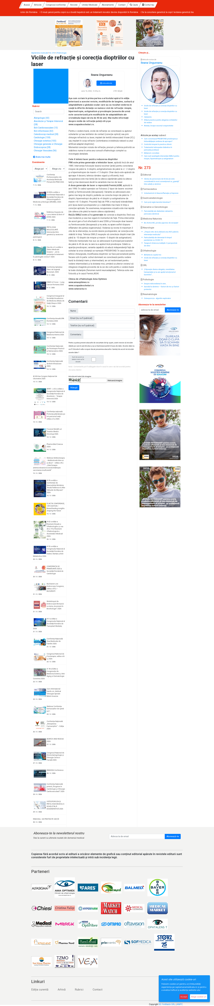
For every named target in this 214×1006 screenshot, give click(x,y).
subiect (162, 135)
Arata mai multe (41, 157)
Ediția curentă (39, 989)
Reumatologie (149, 294)
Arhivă (62, 989)
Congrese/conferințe (81, 5)
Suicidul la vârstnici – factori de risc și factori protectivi (161, 288)
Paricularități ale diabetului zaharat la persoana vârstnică (158, 212)
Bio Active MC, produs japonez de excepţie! (161, 223)
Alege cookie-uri (198, 996)
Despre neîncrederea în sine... (155, 284)
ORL (144, 265)
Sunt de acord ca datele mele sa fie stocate (87, 359)
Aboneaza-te (173, 310)
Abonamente (133, 5)
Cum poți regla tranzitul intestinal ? (157, 202)
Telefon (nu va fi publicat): (82, 325)
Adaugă (74, 387)
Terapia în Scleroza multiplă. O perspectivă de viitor (160, 244)
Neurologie (147, 227)
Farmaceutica (149, 189)
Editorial (146, 174)
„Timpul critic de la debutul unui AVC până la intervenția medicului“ (161, 233)
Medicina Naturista (151, 218)
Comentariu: (75, 334)
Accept (183, 996)
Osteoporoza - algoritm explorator (157, 298)
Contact (146, 5)
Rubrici (79, 989)
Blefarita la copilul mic (152, 255)
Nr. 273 (52, 53)
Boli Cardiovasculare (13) (46, 127)
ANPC (180, 1004)
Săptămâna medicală (39, 53)
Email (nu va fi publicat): (81, 318)
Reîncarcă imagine (115, 380)
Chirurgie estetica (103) (45, 140)
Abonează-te (173, 836)
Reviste (98, 5)
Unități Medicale (114, 5)
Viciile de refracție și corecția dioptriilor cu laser (160, 259)
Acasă (52, 5)
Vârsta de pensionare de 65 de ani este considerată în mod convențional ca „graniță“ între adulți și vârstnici (161, 181)
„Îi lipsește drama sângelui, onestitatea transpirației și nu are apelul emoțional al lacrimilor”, (160, 272)
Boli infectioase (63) (43, 131)
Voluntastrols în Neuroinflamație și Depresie (161, 193)
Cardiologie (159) (42, 137)
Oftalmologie (61, 53)
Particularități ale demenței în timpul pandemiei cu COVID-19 (158, 238)
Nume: (73, 311)
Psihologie (147, 279)
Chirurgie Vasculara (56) (45, 150)
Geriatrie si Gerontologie (154, 207)
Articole (62, 5)
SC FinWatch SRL (167, 1004)
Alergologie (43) (41, 118)
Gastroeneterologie (152, 198)
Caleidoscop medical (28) (46, 134)
